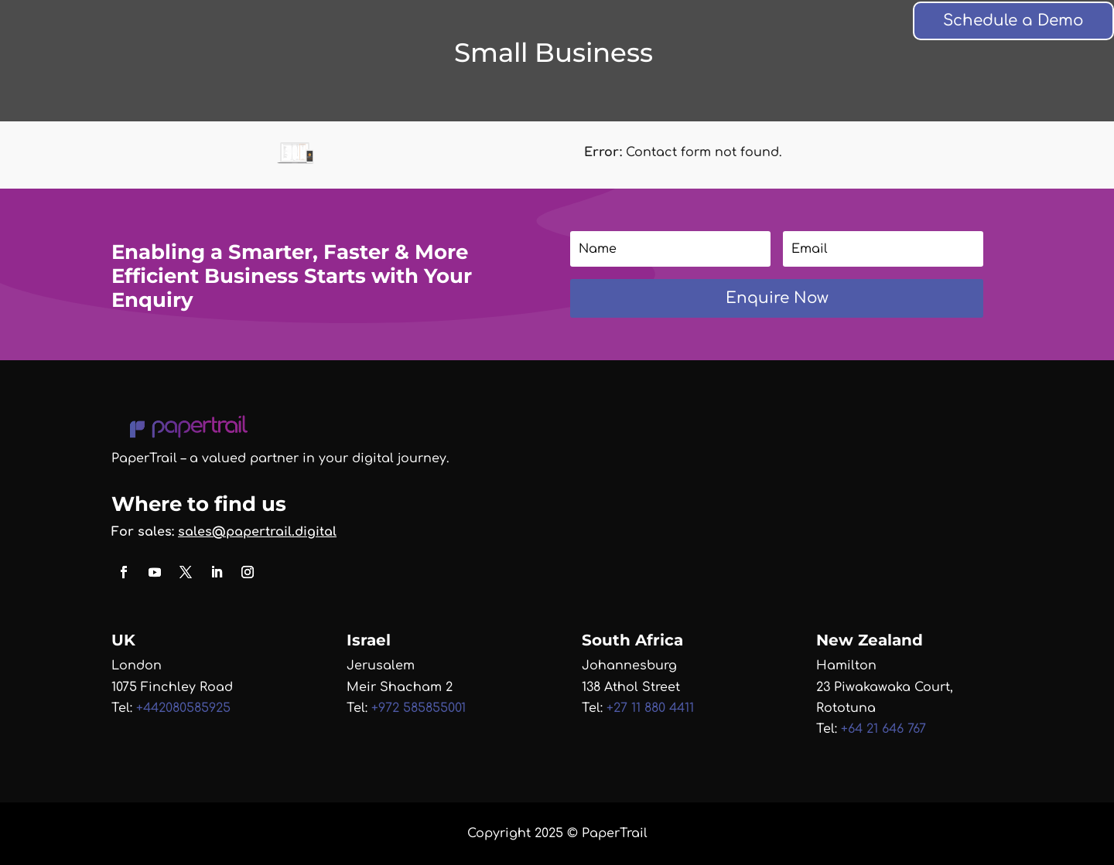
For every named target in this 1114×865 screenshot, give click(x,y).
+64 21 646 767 (881, 729)
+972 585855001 (418, 708)
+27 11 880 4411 (650, 708)
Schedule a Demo (1013, 20)
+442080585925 (183, 708)
